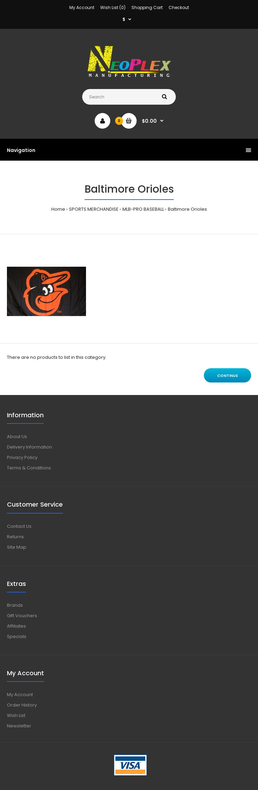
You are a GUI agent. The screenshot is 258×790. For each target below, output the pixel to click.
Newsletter (19, 726)
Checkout (179, 7)
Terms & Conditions (29, 468)
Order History (22, 705)
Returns (15, 536)
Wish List (16, 715)
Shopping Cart (147, 7)
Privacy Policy (22, 457)
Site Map (16, 547)
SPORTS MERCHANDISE (94, 209)
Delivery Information (29, 447)
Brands (15, 605)
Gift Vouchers (22, 615)
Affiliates (16, 626)
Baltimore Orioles (187, 209)
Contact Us (19, 526)
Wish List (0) (113, 7)
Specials (16, 636)
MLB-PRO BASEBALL (143, 209)
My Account (81, 7)
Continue (227, 375)
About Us (17, 436)
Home (58, 209)
